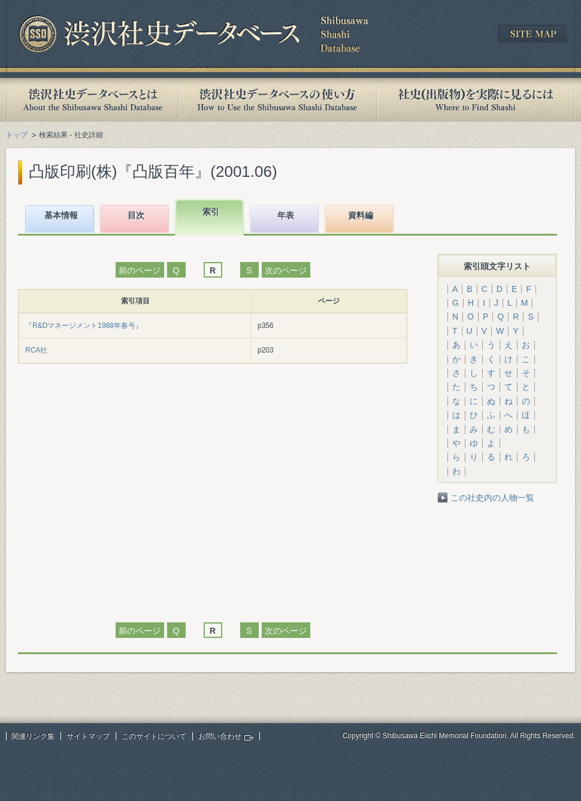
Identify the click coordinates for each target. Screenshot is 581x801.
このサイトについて (154, 736)
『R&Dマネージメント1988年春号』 (84, 325)
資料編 (360, 215)
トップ (17, 135)
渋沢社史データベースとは (92, 100)
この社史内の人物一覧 (492, 497)
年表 (285, 215)
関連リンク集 (33, 736)
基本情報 (61, 215)
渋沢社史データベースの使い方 (277, 100)
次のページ (286, 270)
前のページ (140, 270)
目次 (136, 215)
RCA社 (36, 350)
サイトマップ (88, 736)
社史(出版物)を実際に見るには (475, 100)
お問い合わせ (219, 736)
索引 (210, 211)
